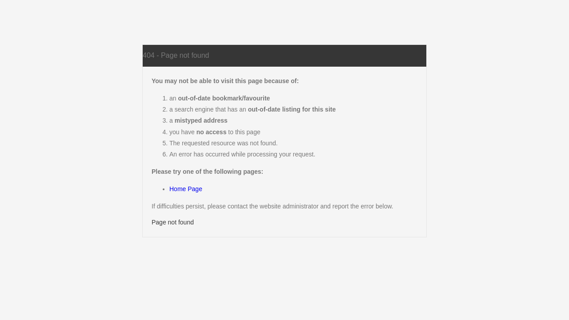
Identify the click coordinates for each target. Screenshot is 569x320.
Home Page (185, 188)
